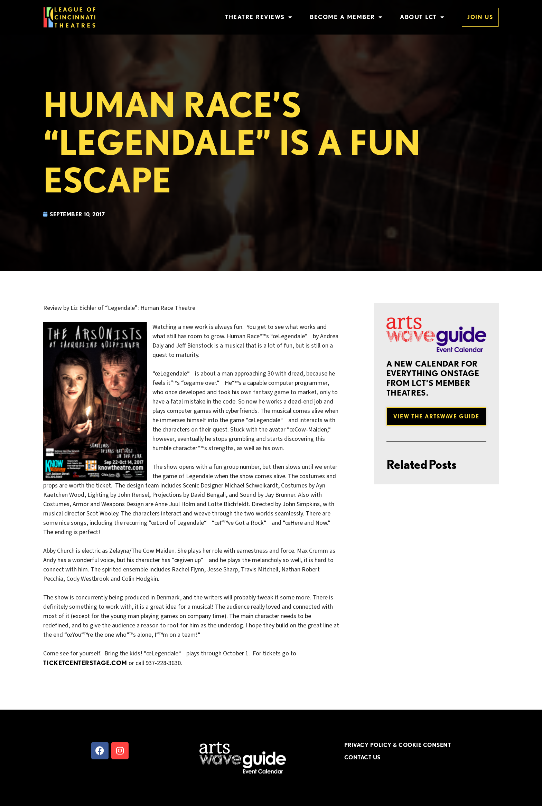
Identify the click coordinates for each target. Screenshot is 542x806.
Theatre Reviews (258, 17)
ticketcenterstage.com (85, 662)
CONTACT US (362, 757)
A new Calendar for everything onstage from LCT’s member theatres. (433, 378)
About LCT (422, 17)
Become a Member (346, 17)
